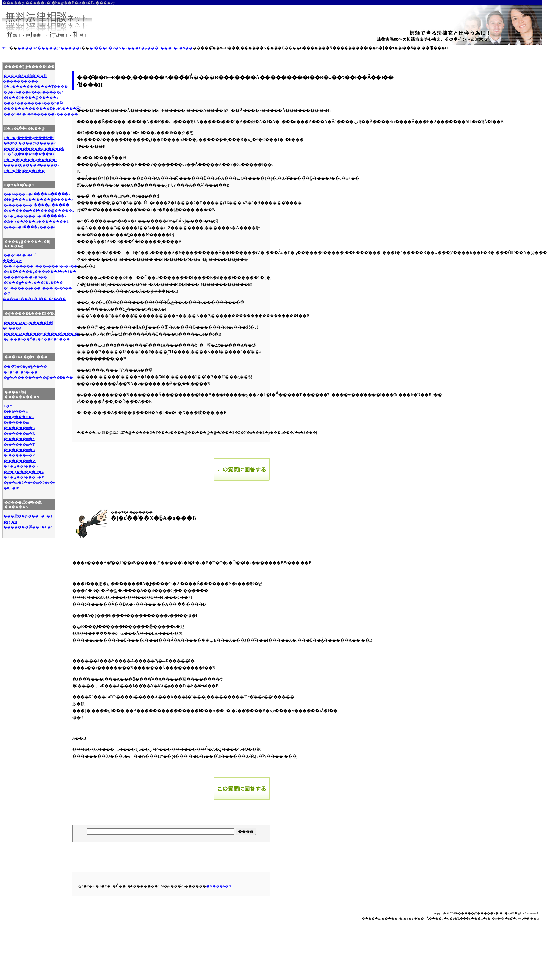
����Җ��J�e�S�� (25, 277)
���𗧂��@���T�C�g (28, 516)
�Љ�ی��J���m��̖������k (36, 221)
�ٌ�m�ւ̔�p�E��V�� (24, 171)
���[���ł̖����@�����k (34, 149)
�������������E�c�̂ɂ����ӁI (42, 108)
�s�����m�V (19, 455)
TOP (6, 48)
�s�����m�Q (19, 428)
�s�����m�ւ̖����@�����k (37, 205)
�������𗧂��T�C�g (28, 527)
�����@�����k (380, 918)
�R (14, 522)
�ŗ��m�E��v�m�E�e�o (29, 482)
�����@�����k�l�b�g (483, 913)
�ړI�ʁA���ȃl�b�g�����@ (33, 92)
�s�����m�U (19, 450)
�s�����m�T (19, 444)
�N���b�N (218, 886)
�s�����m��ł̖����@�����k (39, 210)
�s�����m (16, 422)
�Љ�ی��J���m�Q (24, 472)
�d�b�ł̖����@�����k (30, 143)
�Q (7, 522)
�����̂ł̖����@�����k (31, 165)
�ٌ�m (8, 406)
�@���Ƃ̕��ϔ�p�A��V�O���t (37, 339)
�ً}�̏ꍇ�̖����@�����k (29, 154)
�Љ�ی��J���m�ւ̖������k (35, 216)
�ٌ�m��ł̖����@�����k (30, 160)
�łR (15, 488)
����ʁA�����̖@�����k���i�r (41, 334)
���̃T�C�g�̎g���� (25, 366)
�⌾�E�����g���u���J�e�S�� (40, 271)
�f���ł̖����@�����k (31, 97)
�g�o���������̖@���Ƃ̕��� (38, 377)
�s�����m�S (19, 439)
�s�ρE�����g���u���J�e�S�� (41, 266)
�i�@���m (16, 411)
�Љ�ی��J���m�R (24, 477)
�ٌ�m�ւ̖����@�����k (29, 138)
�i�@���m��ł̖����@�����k (38, 199)
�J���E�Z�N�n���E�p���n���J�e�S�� (141, 48)
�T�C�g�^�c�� (21, 372)
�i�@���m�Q (19, 417)
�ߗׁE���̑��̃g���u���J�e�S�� (38, 288)
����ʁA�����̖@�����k (49, 48)
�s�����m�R (19, 433)
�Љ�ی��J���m (21, 466)
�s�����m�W (20, 461)
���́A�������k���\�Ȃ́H (34, 103)
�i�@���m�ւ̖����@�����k (37, 194)
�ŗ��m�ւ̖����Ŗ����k (30, 227)
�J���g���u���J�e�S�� (33, 282)
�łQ (7, 488)
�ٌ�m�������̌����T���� (36, 86)
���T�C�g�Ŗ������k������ (41, 114)
